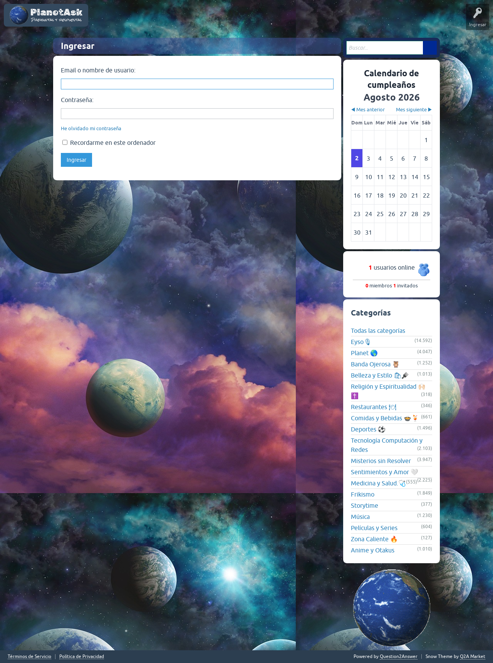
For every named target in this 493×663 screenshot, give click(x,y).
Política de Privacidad (81, 656)
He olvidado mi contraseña (91, 128)
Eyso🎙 (361, 341)
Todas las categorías (378, 330)
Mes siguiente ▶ (414, 109)
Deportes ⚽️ (368, 429)
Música (360, 516)
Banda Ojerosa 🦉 (375, 364)
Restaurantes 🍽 (373, 406)
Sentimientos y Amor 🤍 (384, 471)
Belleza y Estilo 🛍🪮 (380, 375)
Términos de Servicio (29, 656)
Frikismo (362, 494)
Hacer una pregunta (318, 21)
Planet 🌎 (364, 352)
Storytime (364, 505)
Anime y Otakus (372, 550)
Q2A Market (472, 656)
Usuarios (279, 21)
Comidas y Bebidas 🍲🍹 (385, 418)
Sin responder (216, 21)
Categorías (251, 21)
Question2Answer (399, 656)
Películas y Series (374, 527)
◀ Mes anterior (368, 109)
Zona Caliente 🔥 (374, 538)
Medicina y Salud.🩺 (378, 483)
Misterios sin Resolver (381, 460)
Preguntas (183, 21)
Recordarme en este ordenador (109, 142)
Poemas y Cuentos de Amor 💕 (129, 21)
